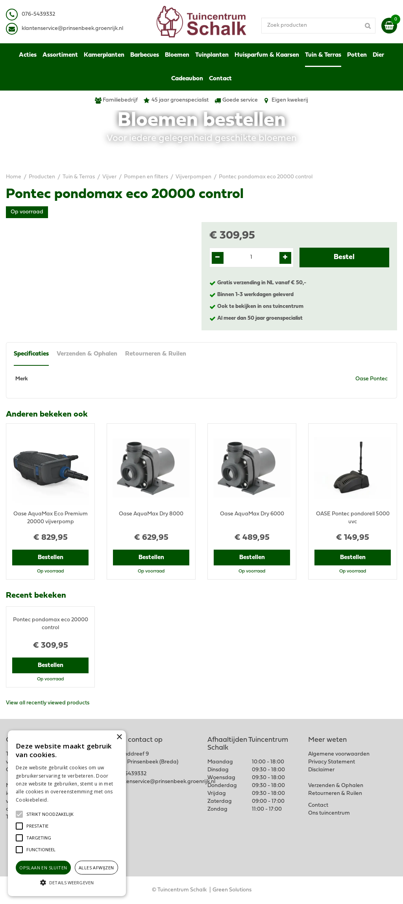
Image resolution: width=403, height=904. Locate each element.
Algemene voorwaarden (339, 754)
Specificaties (31, 354)
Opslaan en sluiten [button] (43, 868)
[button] (50, 814)
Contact (318, 805)
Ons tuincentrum (329, 813)
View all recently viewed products (47, 703)
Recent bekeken (36, 595)
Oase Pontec (371, 379)
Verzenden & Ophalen (87, 354)
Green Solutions (232, 890)
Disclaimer (321, 769)
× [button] (119, 737)
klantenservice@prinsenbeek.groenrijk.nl (164, 781)
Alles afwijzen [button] (96, 868)
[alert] (67, 813)
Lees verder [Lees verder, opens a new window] (63, 800)
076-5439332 (129, 773)
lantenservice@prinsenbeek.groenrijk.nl (73, 28)
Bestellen (50, 557)
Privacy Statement (331, 762)
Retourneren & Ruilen (155, 354)
